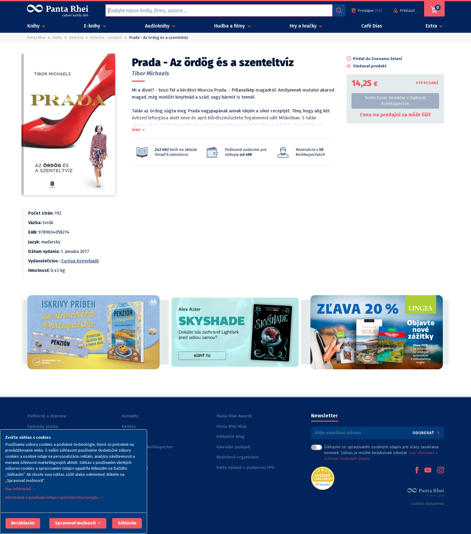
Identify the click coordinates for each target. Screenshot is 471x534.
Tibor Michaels (150, 73)
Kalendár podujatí (233, 446)
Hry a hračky (304, 26)
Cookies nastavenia (427, 504)
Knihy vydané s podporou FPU (245, 467)
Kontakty (130, 416)
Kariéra (128, 426)
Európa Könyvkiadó (80, 261)
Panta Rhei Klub (231, 426)
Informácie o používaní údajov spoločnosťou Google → (54, 497)
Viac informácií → (20, 489)
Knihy (34, 26)
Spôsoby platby (42, 426)
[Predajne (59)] (367, 10)
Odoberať (426, 433)
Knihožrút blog (230, 436)
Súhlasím (127, 523)
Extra (432, 26)
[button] (23, 523)
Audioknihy (158, 26)
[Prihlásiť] (404, 10)
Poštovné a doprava (46, 416)
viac (136, 129)
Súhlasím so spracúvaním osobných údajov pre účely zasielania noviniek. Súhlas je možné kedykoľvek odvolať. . (381, 453)
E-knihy (92, 26)
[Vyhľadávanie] (338, 10)
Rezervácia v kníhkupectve (147, 446)
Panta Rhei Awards (234, 416)
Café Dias (371, 26)
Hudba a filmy (230, 26)
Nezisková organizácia (237, 457)
